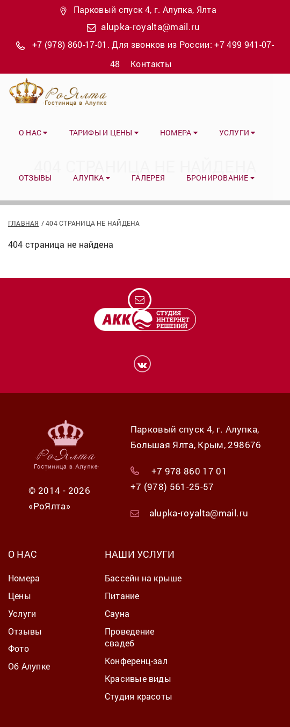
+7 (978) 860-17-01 (69, 44)
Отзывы (35, 177)
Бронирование (220, 177)
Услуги (237, 132)
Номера (179, 132)
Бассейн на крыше (143, 578)
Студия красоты (138, 696)
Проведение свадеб (129, 637)
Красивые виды (138, 678)
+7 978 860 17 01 (189, 471)
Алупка (91, 177)
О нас (33, 132)
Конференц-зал (136, 660)
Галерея (148, 177)
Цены (19, 595)
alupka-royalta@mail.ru (150, 26)
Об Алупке (29, 666)
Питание (122, 595)
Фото (18, 648)
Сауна (117, 613)
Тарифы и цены (104, 132)
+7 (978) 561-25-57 (172, 486)
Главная (23, 223)
